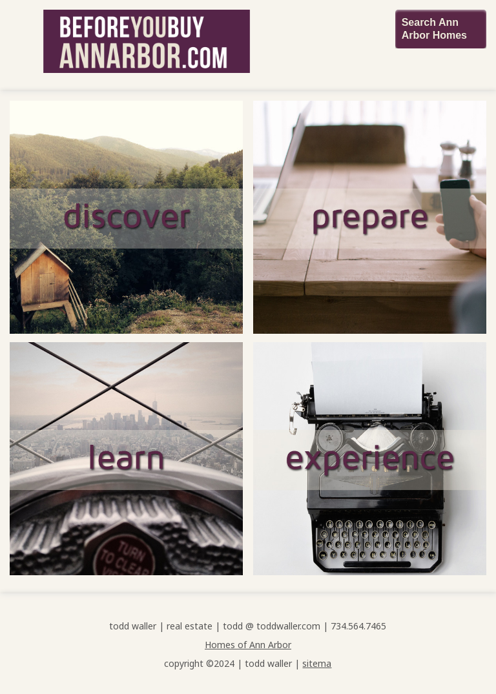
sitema (316, 663)
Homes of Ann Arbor (248, 644)
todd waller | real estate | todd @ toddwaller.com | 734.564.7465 (247, 626)
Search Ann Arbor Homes (434, 29)
